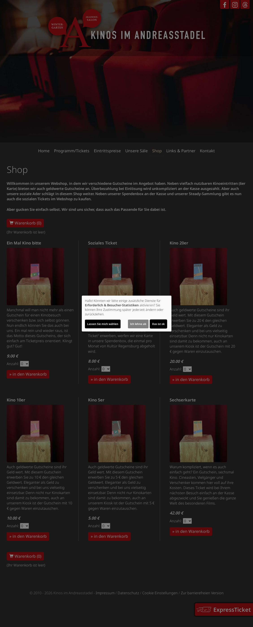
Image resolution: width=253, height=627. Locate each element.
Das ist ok (158, 324)
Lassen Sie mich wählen (102, 324)
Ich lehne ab (138, 324)
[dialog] (126, 313)
